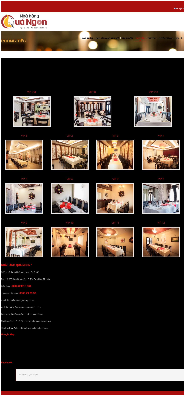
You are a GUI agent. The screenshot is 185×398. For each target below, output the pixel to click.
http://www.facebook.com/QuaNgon (27, 316)
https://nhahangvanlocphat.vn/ (37, 323)
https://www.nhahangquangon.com (25, 309)
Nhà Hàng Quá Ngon (28, 376)
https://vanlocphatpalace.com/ (34, 330)
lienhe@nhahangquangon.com (21, 302)
